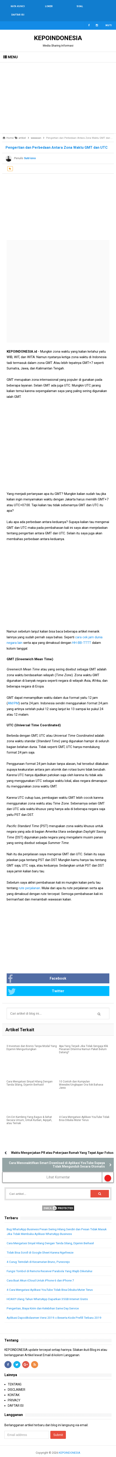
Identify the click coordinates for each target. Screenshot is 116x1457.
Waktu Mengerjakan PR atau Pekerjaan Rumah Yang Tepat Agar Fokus (62, 1144)
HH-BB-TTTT (81, 634)
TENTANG (15, 1376)
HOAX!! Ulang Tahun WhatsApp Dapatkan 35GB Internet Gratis (50, 1291)
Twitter (36, 983)
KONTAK (14, 1387)
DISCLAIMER (16, 1381)
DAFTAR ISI (16, 1397)
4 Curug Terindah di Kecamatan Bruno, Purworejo (41, 1254)
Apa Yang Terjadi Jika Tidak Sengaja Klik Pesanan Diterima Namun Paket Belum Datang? (83, 1041)
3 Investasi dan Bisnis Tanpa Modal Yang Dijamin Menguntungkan (31, 1040)
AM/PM (13, 695)
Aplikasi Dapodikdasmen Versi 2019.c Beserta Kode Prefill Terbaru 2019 (56, 1309)
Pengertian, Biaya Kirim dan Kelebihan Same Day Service (46, 1300)
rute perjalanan (29, 880)
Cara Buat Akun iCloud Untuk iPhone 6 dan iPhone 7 (43, 1272)
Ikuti (108, 17)
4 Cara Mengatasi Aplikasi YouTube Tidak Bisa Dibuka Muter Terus (84, 1110)
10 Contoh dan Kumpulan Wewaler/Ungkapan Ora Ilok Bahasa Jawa (81, 1076)
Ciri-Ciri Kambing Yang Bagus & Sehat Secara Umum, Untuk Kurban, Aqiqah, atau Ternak (29, 1112)
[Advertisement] (58, 90)
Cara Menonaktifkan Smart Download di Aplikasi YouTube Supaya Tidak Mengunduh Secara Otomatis (57, 1156)
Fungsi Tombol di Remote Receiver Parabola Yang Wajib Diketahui (52, 1263)
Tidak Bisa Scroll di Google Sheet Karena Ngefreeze (43, 1244)
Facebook (37, 970)
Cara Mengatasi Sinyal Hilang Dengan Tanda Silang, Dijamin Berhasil (29, 1075)
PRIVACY (14, 1392)
